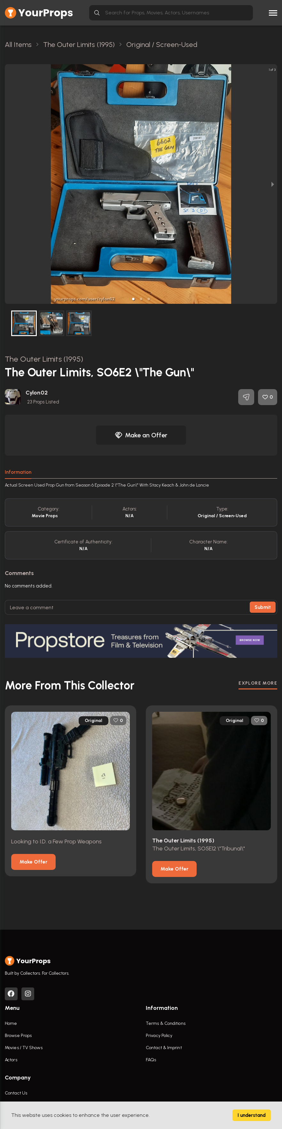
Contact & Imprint (164, 1047)
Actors (11, 1060)
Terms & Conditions (165, 1023)
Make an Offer (141, 435)
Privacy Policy (159, 1035)
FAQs (151, 1060)
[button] (133, 299)
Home (11, 1023)
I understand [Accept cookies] (252, 1115)
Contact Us (16, 1093)
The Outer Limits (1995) (44, 359)
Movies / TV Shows (24, 1047)
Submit (263, 607)
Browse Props (18, 1035)
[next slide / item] (272, 184)
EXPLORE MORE (258, 683)
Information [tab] (18, 472)
